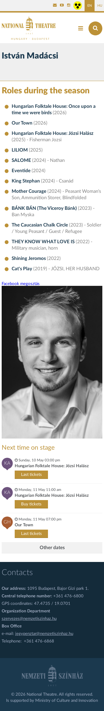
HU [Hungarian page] (99, 5)
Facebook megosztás (21, 284)
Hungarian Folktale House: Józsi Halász (52, 133)
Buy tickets (31, 504)
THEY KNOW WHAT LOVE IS (44, 242)
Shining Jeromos (29, 258)
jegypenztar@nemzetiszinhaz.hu (44, 634)
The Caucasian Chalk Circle (40, 225)
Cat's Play (22, 269)
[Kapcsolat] (55, 5)
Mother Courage (29, 191)
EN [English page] (89, 5)
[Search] (95, 28)
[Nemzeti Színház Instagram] (68, 5)
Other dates (52, 548)
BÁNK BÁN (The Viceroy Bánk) (45, 208)
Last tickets (31, 475)
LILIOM (20, 150)
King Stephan (26, 181)
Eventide (22, 171)
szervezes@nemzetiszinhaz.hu (29, 619)
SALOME (22, 160)
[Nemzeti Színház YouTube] (62, 5)
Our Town (23, 123)
